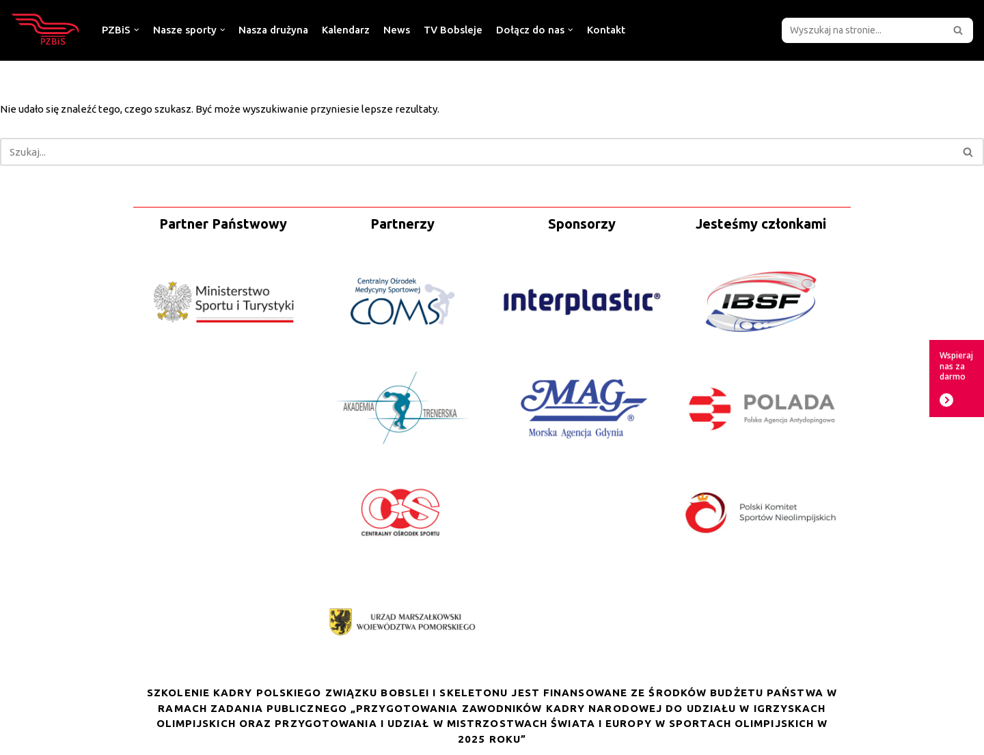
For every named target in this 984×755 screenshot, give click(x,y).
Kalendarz (346, 29)
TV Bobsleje (453, 29)
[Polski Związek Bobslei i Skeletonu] (45, 30)
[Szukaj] (862, 30)
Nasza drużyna (273, 29)
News (396, 29)
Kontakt (606, 29)
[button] (958, 30)
